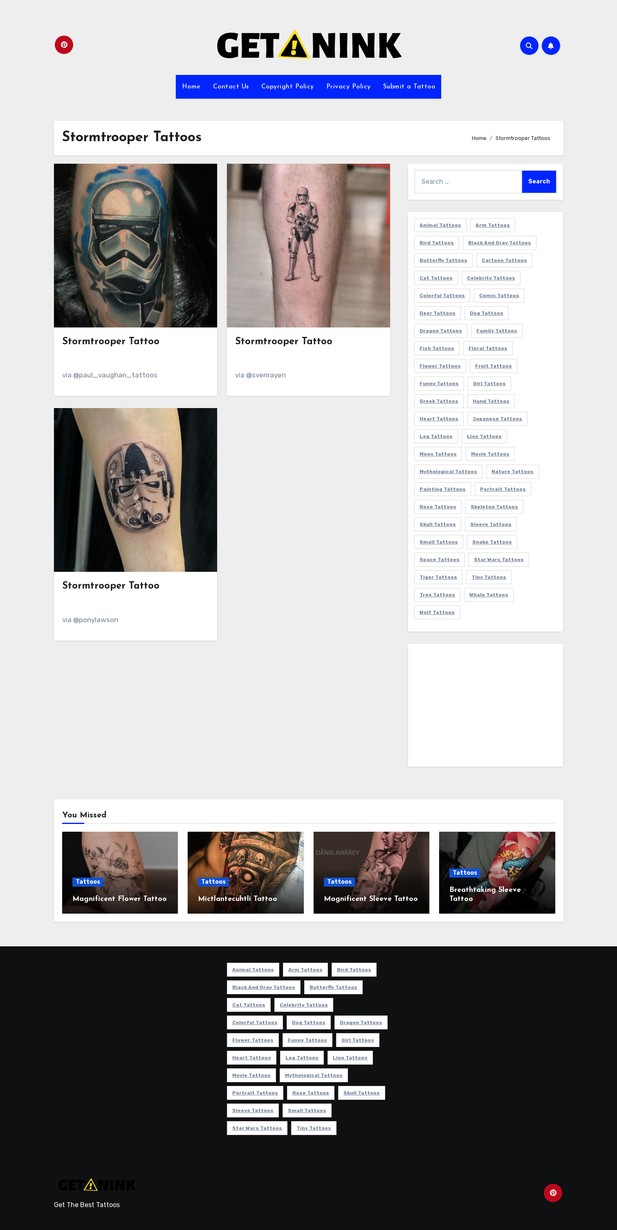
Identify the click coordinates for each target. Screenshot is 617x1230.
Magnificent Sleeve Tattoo (371, 899)
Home (191, 87)
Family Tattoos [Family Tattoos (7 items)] (496, 331)
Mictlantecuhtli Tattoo (237, 899)
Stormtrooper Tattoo (110, 342)
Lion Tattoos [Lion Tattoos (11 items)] (484, 436)
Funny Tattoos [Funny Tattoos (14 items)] (439, 383)
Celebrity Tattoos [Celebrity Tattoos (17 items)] (491, 278)
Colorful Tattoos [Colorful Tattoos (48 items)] (442, 295)
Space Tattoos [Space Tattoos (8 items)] (440, 559)
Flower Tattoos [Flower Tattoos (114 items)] (440, 366)
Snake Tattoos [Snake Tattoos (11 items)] (492, 542)
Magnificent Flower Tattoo (119, 899)
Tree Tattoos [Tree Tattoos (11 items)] (437, 595)
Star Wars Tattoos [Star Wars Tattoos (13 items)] (499, 559)
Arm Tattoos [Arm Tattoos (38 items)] (493, 225)
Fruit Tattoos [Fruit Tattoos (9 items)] (493, 366)
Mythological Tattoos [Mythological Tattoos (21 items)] (448, 471)
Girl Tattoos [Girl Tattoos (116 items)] (489, 383)
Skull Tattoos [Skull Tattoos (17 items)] (438, 524)
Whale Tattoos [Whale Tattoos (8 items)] (488, 595)
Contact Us (231, 87)
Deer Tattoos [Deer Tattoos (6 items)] (437, 313)
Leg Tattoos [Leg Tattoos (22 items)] (436, 436)
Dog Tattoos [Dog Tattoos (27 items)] (486, 313)
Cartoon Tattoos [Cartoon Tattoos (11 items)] (504, 260)
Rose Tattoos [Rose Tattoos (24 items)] (438, 507)
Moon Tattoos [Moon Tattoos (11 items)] (438, 454)
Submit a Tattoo (409, 87)
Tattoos (88, 881)
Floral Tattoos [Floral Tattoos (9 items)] (488, 348)
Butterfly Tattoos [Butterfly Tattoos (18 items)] (443, 260)
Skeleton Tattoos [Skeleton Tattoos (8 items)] (494, 507)
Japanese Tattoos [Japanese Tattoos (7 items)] (497, 419)
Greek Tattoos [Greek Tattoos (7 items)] (439, 401)
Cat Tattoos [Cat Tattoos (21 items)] (436, 278)
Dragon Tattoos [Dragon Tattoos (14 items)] (441, 331)
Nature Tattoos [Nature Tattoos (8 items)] (512, 471)
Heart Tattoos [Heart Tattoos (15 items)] (439, 419)
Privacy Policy (348, 87)
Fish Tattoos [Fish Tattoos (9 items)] (437, 348)
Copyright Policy (287, 87)
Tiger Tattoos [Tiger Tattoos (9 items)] (438, 577)
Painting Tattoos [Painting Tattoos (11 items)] (443, 489)
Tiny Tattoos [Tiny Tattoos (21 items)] (488, 577)
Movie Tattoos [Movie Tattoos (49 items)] (490, 454)
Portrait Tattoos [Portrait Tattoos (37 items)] (503, 489)
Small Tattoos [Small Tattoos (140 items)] (439, 542)
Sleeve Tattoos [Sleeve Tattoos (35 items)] (491, 524)
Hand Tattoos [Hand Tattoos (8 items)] (491, 401)
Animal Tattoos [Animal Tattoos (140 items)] (440, 225)
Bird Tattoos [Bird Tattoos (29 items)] (437, 243)
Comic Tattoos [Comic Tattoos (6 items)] (499, 295)
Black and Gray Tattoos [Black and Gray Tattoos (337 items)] (499, 243)
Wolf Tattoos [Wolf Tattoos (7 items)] (437, 612)
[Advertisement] (486, 707)
